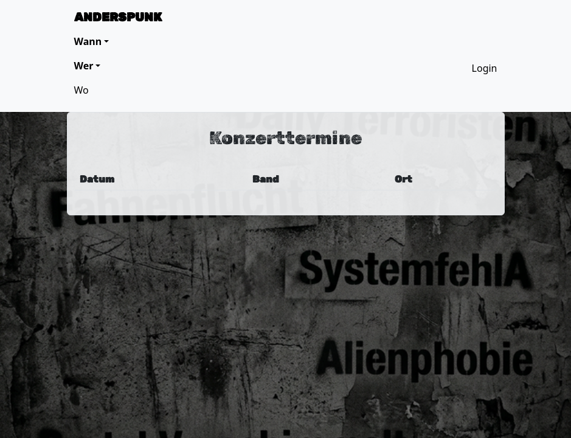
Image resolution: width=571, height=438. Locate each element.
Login (484, 68)
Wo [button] (81, 90)
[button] (91, 41)
